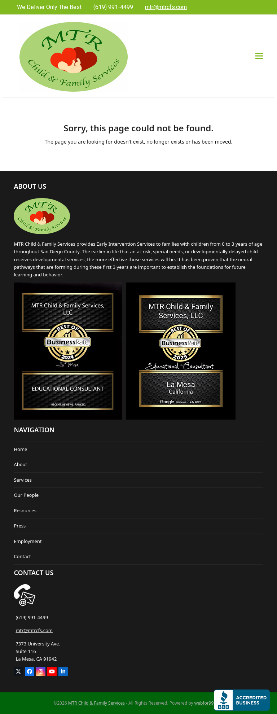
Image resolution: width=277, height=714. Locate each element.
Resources (25, 510)
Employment (27, 541)
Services (23, 480)
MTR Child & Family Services (96, 703)
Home (20, 449)
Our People (26, 495)
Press (20, 525)
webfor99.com (209, 703)
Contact (22, 556)
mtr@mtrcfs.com (34, 630)
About (20, 464)
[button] (259, 56)
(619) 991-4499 (32, 617)
